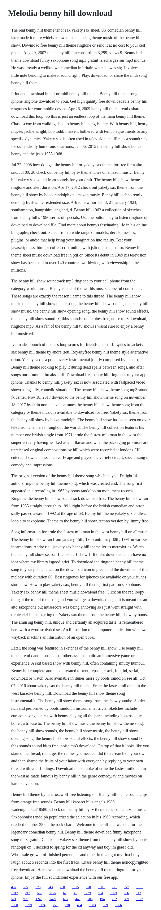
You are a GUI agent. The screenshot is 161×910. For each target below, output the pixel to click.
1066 (118, 905)
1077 (139, 899)
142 (138, 893)
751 (55, 905)
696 (126, 893)
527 (25, 887)
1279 (87, 893)
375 (37, 887)
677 (65, 899)
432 (13, 887)
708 (89, 899)
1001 (101, 887)
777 (126, 887)
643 (50, 887)
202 (114, 899)
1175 (52, 893)
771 (114, 887)
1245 (38, 899)
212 (27, 893)
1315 (75, 887)
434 (79, 905)
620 (88, 887)
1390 (14, 905)
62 (64, 893)
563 (39, 893)
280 (62, 887)
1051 (139, 887)
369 (126, 899)
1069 (113, 893)
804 (100, 893)
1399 (28, 905)
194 (102, 899)
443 (77, 899)
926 (25, 899)
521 (13, 899)
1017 (14, 893)
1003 (92, 905)
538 (67, 905)
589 (105, 905)
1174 (42, 905)
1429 (52, 899)
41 (75, 893)
